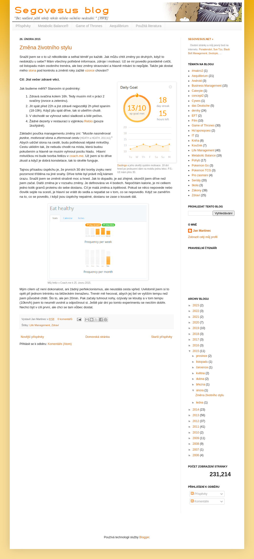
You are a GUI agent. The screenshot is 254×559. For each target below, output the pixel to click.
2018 (196, 334)
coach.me (76, 156)
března (201, 384)
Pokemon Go (200, 165)
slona (32, 70)
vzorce (90, 70)
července (202, 367)
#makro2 (197, 70)
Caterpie (197, 91)
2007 (196, 449)
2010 (196, 432)
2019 (196, 328)
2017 (196, 339)
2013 (196, 415)
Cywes (196, 101)
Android (197, 81)
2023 (196, 305)
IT (193, 135)
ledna (200, 402)
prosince (202, 356)
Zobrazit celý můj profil (202, 237)
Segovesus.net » (200, 39)
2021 (196, 317)
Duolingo (122, 165)
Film (194, 120)
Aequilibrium (119, 26)
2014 (196, 409)
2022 (196, 311)
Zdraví (55, 325)
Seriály (196, 180)
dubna (200, 379)
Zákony (196, 190)
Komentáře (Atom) (60, 344)
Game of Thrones (89, 26)
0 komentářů (65, 319)
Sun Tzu (217, 49)
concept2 (198, 95)
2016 (196, 345)
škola (195, 185)
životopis (213, 53)
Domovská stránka (97, 337)
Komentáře (200, 501)
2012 (196, 421)
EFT (194, 115)
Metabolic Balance (204, 155)
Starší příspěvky (161, 337)
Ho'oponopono (201, 130)
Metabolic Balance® (53, 26)
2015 (196, 351)
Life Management (40, 325)
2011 (196, 426)
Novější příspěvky (32, 337)
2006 (196, 455)
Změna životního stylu (46, 47)
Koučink (197, 145)
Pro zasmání (200, 175)
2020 (196, 322)
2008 (196, 443)
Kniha (195, 140)
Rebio (88, 121)
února (200, 390)
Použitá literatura (148, 26)
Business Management (207, 85)
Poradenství (205, 49)
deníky (196, 110)
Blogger (144, 537)
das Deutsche (201, 105)
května (201, 373)
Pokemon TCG (201, 170)
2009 (196, 438)
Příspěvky (23, 26)
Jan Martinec (202, 230)
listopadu (202, 361)
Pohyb (196, 160)
